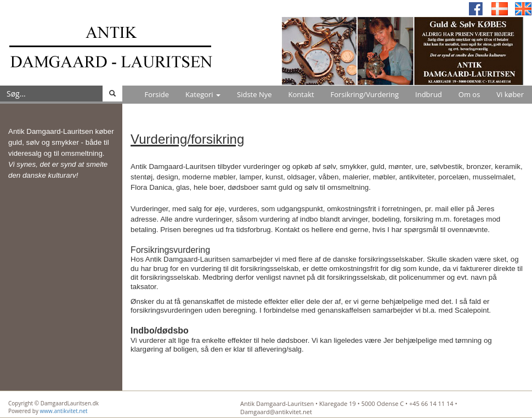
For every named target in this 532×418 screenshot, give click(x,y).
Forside (156, 94)
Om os (469, 94)
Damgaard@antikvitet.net (276, 412)
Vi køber (510, 94)
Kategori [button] (202, 94)
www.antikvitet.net (64, 411)
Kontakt (301, 94)
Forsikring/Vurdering (365, 94)
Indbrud (428, 94)
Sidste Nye (254, 94)
